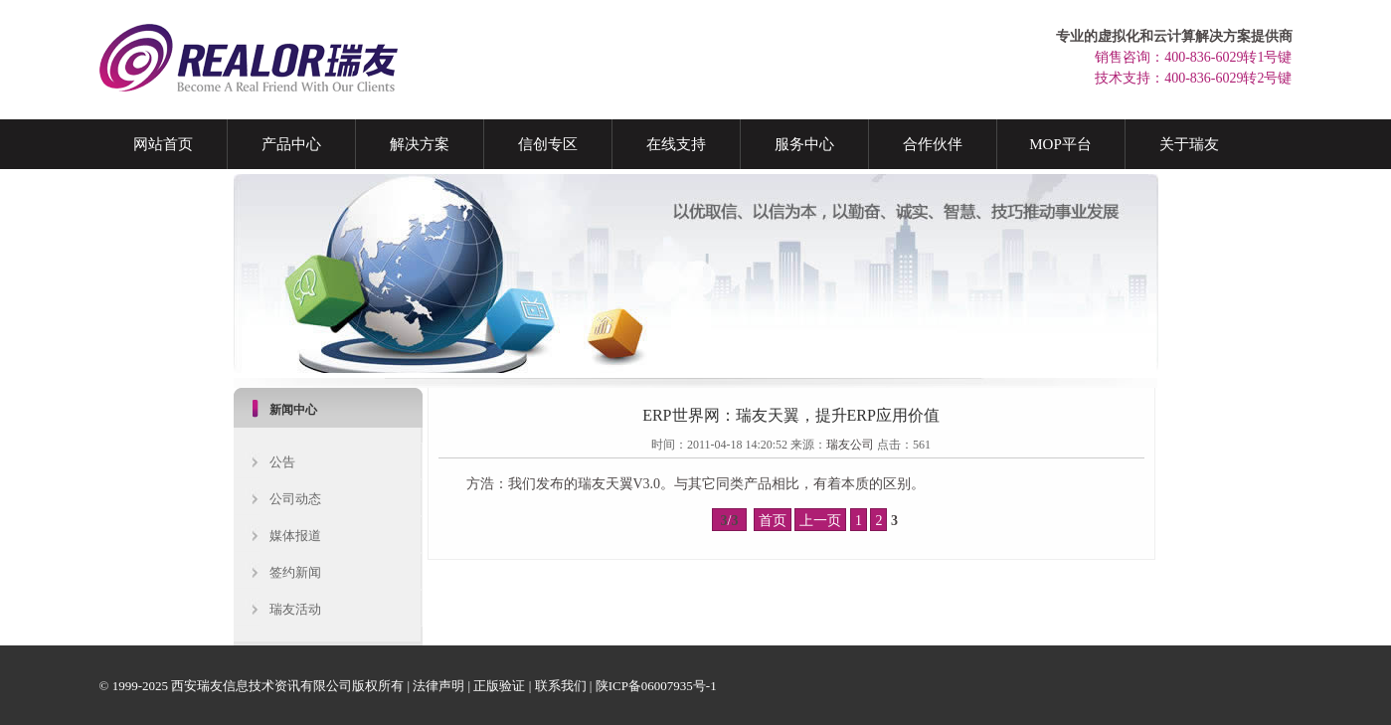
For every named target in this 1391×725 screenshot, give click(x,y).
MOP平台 (1060, 144)
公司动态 (295, 498)
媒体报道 (295, 535)
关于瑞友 (1189, 144)
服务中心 (804, 144)
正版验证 (499, 685)
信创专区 (548, 144)
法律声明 (438, 685)
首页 (772, 520)
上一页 (820, 520)
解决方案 (419, 144)
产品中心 (291, 144)
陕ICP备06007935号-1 (656, 685)
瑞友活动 (295, 609)
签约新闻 (295, 572)
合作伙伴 (932, 144)
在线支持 (676, 144)
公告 (282, 461)
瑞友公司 (850, 445)
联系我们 (561, 685)
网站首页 (163, 144)
